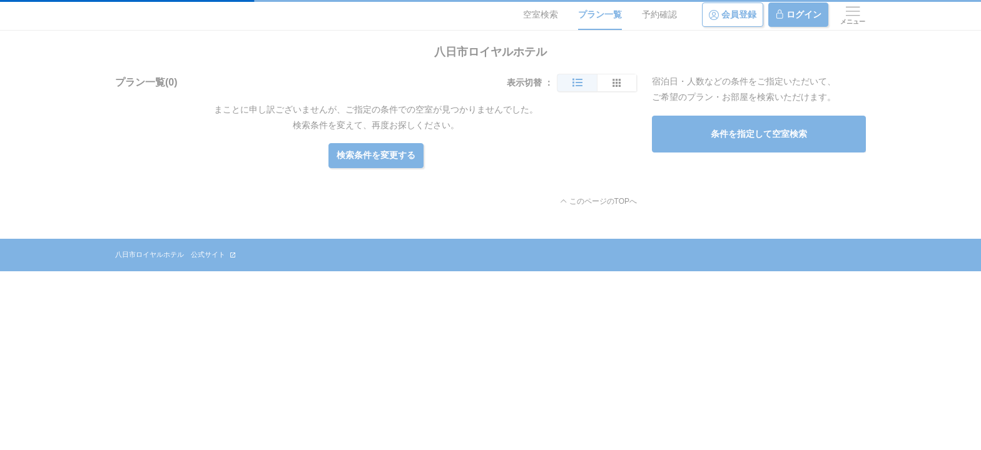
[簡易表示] (616, 82)
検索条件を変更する (376, 155)
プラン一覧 (600, 14)
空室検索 (540, 14)
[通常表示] (577, 82)
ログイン (798, 14)
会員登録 (732, 14)
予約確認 (659, 14)
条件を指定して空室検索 (759, 134)
